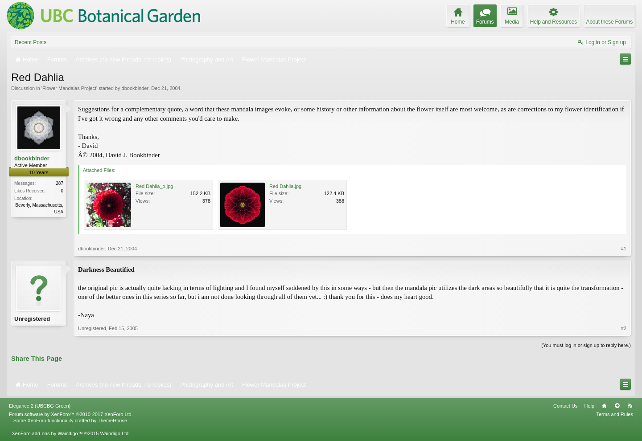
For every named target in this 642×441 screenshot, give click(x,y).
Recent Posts (30, 42)
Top (617, 406)
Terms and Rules (614, 414)
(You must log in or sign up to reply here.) (586, 345)
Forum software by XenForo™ (71, 414)
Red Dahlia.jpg (285, 186)
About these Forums (609, 22)
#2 (623, 328)
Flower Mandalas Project (69, 88)
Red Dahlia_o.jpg (154, 186)
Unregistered (32, 318)
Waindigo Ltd (114, 433)
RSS (630, 406)
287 (59, 183)
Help (589, 405)
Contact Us (565, 405)
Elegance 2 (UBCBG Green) (39, 405)
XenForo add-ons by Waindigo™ (47, 433)
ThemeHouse (112, 420)
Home (604, 406)
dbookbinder (135, 88)
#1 (623, 248)
